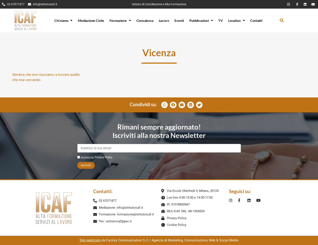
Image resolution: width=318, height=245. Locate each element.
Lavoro (164, 20)
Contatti (256, 20)
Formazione (120, 20)
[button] (281, 20)
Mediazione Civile (91, 20)
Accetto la (85, 157)
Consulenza (144, 20)
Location (236, 20)
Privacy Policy (103, 157)
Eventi (179, 20)
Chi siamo (63, 20)
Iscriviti (86, 165)
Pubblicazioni (201, 20)
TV (220, 20)
